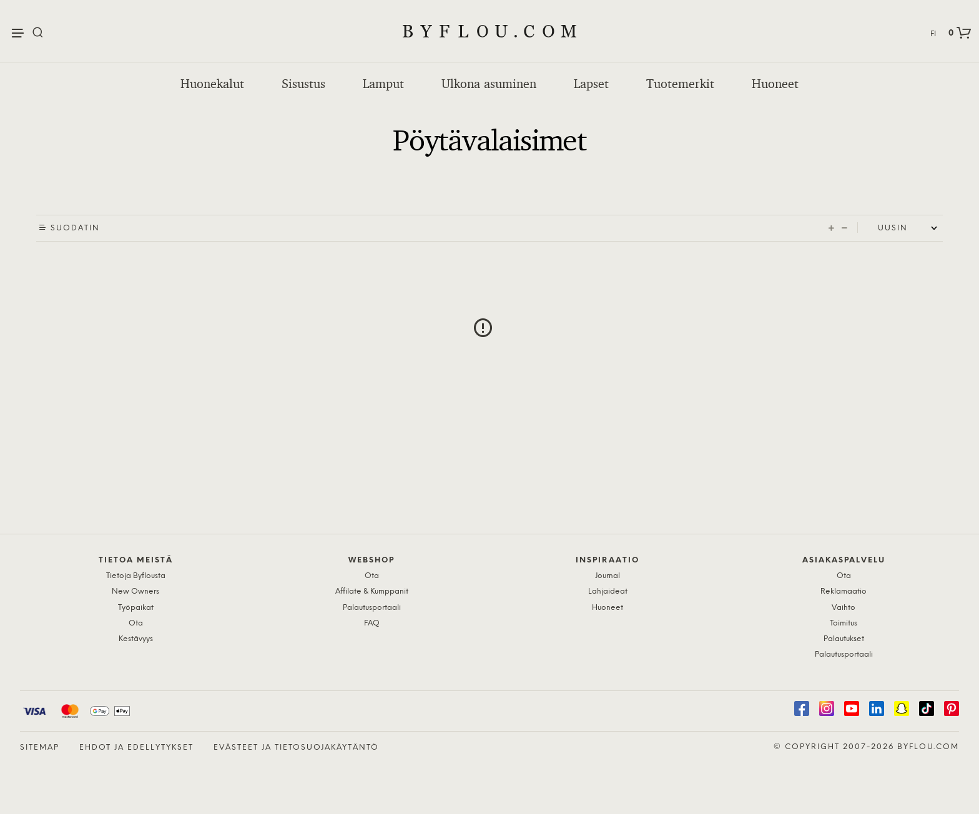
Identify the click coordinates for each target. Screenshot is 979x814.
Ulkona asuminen (488, 83)
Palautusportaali (372, 608)
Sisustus (303, 83)
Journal (607, 576)
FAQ (372, 623)
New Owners (135, 591)
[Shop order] (910, 228)
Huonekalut (212, 83)
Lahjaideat (607, 591)
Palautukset (844, 639)
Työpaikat (136, 608)
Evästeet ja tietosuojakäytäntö (296, 747)
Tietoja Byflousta (135, 576)
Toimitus (843, 623)
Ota (136, 623)
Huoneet (775, 83)
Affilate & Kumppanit (371, 591)
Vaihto (843, 608)
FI (933, 34)
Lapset (591, 83)
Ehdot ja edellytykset (136, 747)
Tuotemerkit (680, 83)
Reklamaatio (843, 591)
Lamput (383, 83)
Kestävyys (136, 639)
